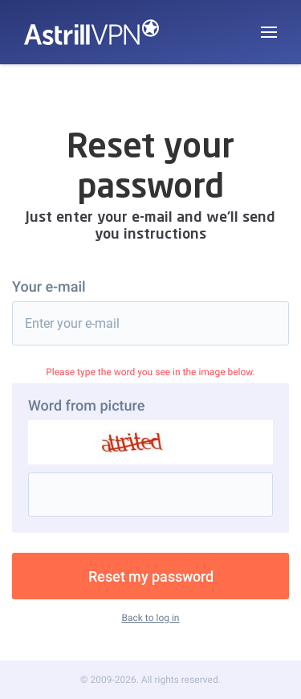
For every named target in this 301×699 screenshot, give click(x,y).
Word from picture (86, 406)
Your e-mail (49, 287)
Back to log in (151, 617)
